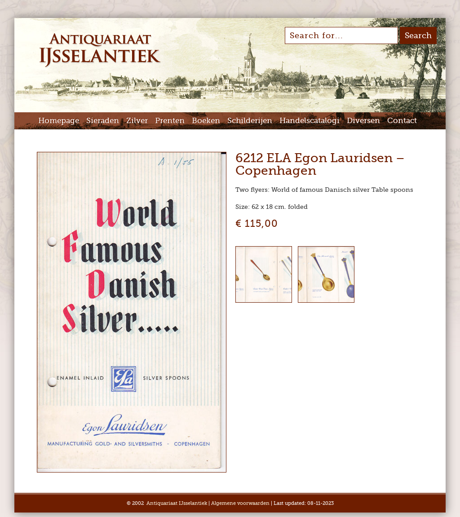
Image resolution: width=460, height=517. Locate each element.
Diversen (363, 120)
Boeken (206, 120)
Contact (402, 120)
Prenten (170, 120)
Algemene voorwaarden (240, 503)
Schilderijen (249, 120)
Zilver (137, 120)
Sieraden (102, 120)
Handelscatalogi (309, 120)
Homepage (58, 120)
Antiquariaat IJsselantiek (176, 503)
